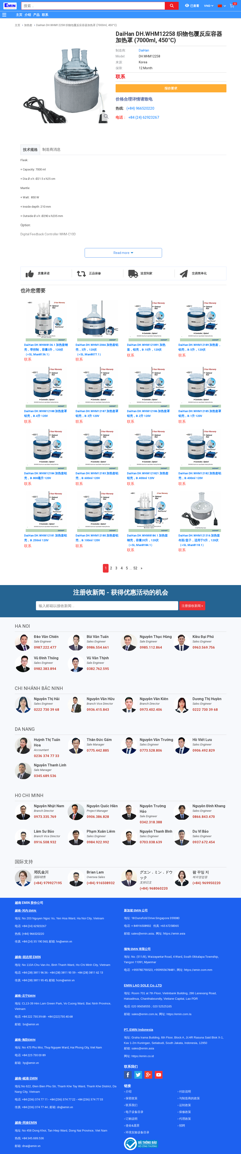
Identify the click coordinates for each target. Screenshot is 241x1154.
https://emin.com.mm (198, 969)
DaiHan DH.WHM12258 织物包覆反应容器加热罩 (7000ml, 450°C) (76, 25)
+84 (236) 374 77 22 (62, 1098)
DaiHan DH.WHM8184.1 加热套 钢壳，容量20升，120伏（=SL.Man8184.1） (148, 539)
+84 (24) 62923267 (34, 925)
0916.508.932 (45, 841)
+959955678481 (164, 969)
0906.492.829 (204, 750)
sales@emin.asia (142, 932)
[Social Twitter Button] (138, 1074)
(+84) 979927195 (48, 882)
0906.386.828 (98, 816)
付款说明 (184, 1090)
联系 (45, 15)
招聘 (181, 1124)
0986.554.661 (98, 647)
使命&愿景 (132, 1124)
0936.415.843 (98, 709)
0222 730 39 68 (46, 709)
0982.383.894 (45, 668)
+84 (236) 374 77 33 (90, 1098)
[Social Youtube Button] (159, 1074)
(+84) (131, 108)
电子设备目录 (134, 1111)
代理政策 (184, 1118)
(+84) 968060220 (154, 888)
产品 (36, 15)
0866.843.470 (204, 816)
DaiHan (144, 50)
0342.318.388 (151, 821)
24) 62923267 (148, 117)
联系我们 (131, 1104)
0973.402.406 (151, 709)
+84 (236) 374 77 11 (35, 1098)
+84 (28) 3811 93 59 (62, 971)
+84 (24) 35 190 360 (35, 940)
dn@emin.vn (65, 1106)
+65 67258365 (169, 925)
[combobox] (90, 6)
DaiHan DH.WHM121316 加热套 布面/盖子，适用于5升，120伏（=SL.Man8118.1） (200, 539)
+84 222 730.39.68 (34, 1015)
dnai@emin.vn (31, 1145)
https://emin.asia (174, 932)
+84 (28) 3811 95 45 (35, 979)
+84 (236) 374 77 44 (35, 1106)
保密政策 (131, 1097)
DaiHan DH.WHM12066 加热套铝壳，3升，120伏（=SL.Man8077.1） (96, 349)
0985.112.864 (151, 647)
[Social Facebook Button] (128, 1074)
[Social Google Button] (148, 1074)
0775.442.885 (98, 750)
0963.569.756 (204, 647)
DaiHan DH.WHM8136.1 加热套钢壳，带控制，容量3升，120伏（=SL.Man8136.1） (45, 349)
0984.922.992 (98, 841)
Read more (121, 253)
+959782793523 (142, 969)
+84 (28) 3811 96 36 (35, 971)
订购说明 (131, 1118)
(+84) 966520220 (33, 933)
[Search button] (172, 6)
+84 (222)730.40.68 (60, 1015)
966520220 (145, 108)
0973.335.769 (45, 816)
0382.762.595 (98, 668)
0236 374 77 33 (46, 755)
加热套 (28, 25)
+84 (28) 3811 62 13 (90, 971)
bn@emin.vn (31, 1023)
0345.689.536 (45, 775)
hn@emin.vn (64, 940)
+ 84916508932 (141, 925)
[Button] (4, 14)
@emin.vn (32, 1062)
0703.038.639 (151, 841)
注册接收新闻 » (192, 605)
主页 (19, 15)
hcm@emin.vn (65, 979)
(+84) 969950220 (207, 882)
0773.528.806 (151, 750)
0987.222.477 (45, 647)
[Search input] (90, 6)
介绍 (28, 15)
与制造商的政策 (189, 1097)
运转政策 (184, 1104)
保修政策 (184, 1111)
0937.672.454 (204, 841)
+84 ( (132, 117)
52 (135, 567)
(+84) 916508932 (101, 882)
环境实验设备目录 (137, 1131)
